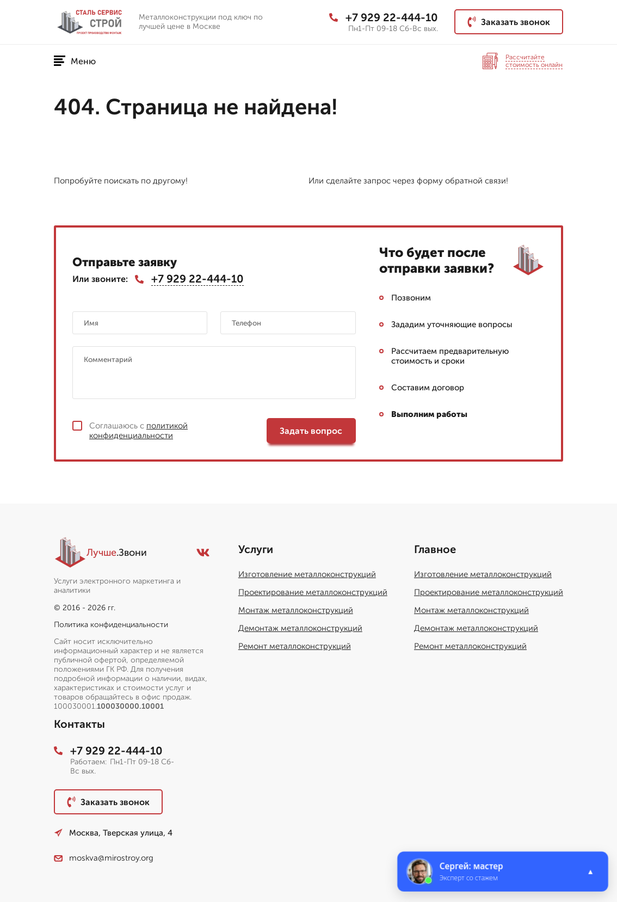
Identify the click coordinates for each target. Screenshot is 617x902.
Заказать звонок (508, 21)
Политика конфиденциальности (111, 624)
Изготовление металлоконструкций (307, 574)
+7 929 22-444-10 (383, 17)
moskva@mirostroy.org (103, 858)
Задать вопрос (311, 431)
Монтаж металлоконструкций (295, 610)
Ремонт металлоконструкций (294, 646)
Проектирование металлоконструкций (312, 592)
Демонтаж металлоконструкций (300, 628)
